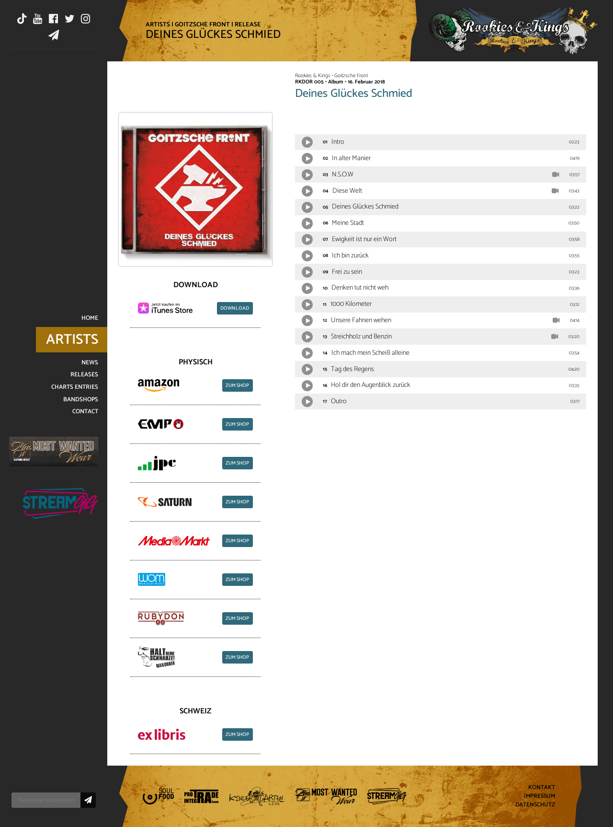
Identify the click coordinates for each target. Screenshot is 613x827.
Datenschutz (535, 805)
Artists (158, 24)
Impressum (539, 796)
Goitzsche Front (202, 24)
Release (248, 24)
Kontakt (541, 788)
